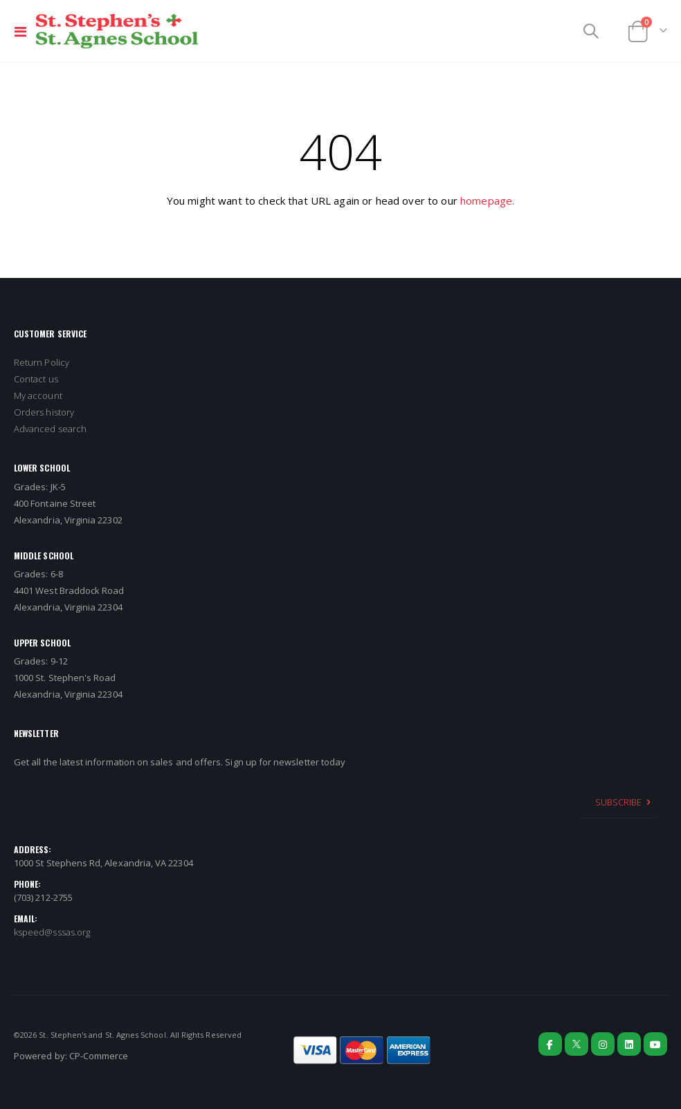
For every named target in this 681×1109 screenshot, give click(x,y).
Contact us (36, 379)
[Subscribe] (622, 802)
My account (38, 395)
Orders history (44, 412)
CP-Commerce (99, 1056)
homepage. (487, 200)
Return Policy (41, 362)
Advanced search (50, 428)
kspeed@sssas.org (52, 932)
